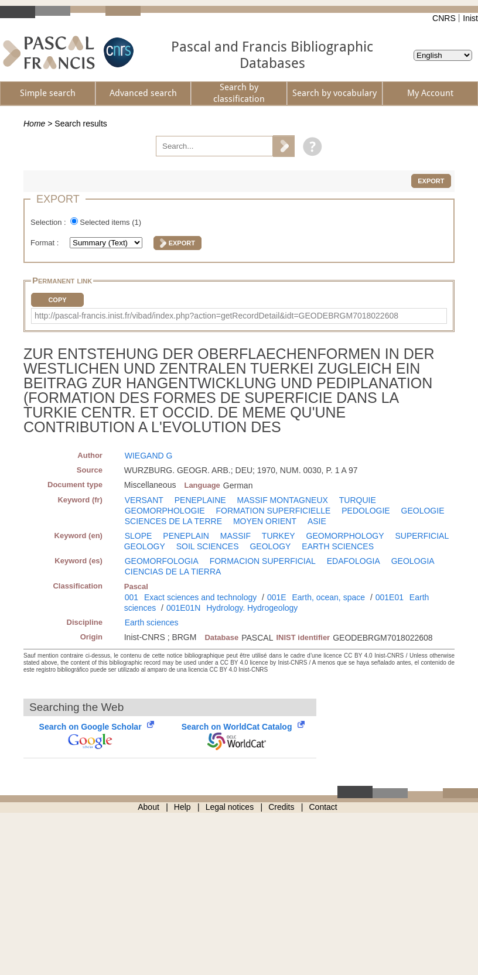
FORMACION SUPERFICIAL (263, 561)
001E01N (183, 608)
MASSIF (235, 535)
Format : (45, 242)
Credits (281, 807)
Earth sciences (152, 622)
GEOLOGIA (413, 561)
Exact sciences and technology (200, 597)
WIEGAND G (149, 455)
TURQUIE (357, 500)
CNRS (444, 18)
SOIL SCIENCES (207, 546)
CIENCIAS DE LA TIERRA (173, 571)
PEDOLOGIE (366, 510)
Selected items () (110, 222)
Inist (470, 18)
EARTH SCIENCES (338, 546)
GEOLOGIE (423, 510)
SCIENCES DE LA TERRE (173, 521)
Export (431, 180)
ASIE (317, 521)
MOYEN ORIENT (264, 521)
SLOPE (138, 535)
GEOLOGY (270, 546)
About (148, 807)
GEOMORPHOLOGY (345, 535)
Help (182, 807)
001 (131, 597)
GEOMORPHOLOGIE (165, 510)
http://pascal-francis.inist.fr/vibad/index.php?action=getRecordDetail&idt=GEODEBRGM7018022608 (216, 315)
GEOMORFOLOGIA (162, 561)
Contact (323, 807)
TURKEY (278, 535)
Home (34, 123)
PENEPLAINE (200, 500)
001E (276, 597)
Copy (57, 299)
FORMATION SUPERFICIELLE (273, 510)
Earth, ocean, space (328, 597)
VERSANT (144, 500)
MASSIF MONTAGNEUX (282, 500)
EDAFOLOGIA (353, 561)
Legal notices (230, 807)
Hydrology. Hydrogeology (252, 608)
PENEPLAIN (186, 535)
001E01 (389, 597)
